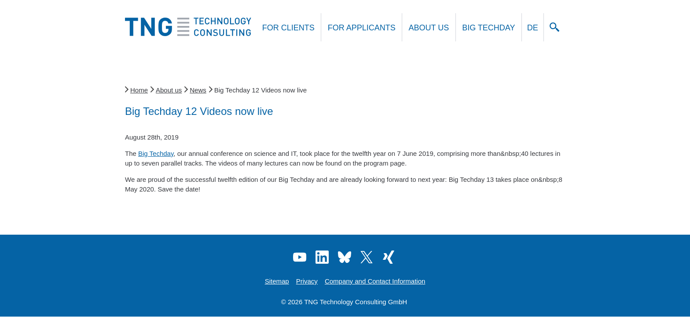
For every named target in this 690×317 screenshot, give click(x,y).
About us (429, 27)
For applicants (362, 27)
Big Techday (488, 27)
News (198, 90)
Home (139, 90)
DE (532, 27)
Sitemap (277, 281)
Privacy (307, 281)
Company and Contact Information (375, 281)
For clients (288, 27)
